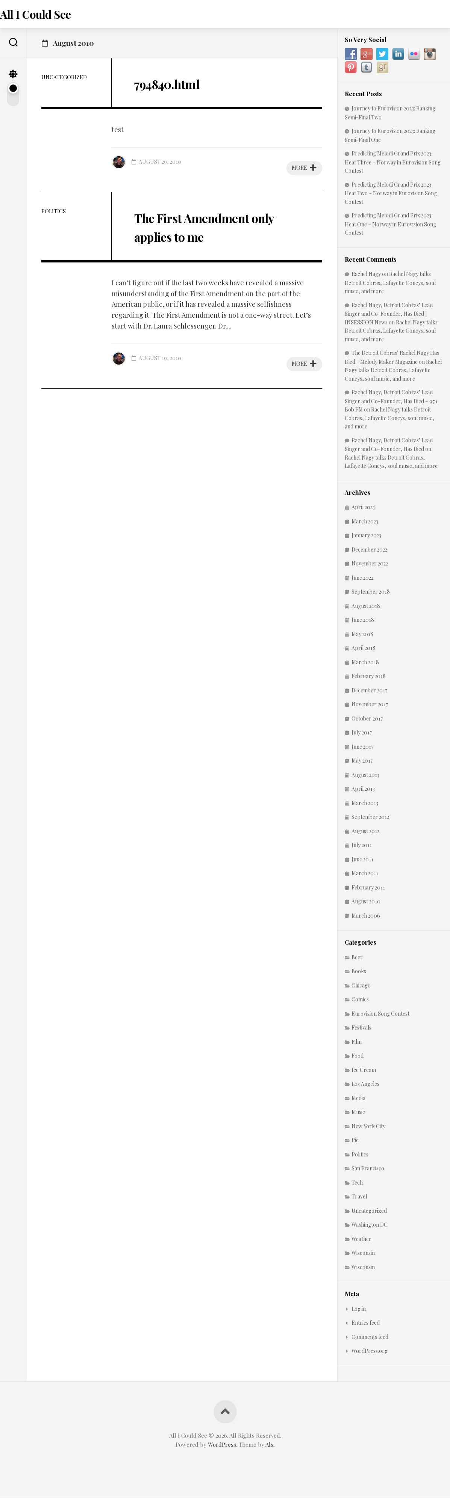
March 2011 (365, 875)
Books (359, 973)
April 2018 (364, 650)
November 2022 (370, 565)
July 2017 (362, 734)
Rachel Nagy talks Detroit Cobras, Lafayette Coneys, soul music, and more (390, 285)
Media (358, 1100)
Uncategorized (64, 79)
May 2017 (362, 762)
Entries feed (366, 1324)
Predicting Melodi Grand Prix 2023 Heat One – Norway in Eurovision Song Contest (390, 226)
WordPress (222, 1446)
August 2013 (365, 777)
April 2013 (363, 790)
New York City (368, 1128)
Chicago (361, 987)
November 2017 (370, 706)
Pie (355, 1142)
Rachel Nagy (366, 276)
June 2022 (362, 579)
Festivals (361, 1029)
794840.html (177, 84)
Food (358, 1057)
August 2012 (365, 833)
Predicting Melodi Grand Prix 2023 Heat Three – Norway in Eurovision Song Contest (393, 164)
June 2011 (362, 861)
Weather (361, 1241)
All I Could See (49, 15)
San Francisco (368, 1170)
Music (358, 1114)
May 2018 (362, 636)
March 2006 (366, 917)
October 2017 (367, 720)
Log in (359, 1311)
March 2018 (365, 664)
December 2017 (369, 692)
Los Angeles (365, 1086)
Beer (357, 959)
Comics (360, 1001)
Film (357, 1044)
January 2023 (366, 537)
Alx (269, 1446)
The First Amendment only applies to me (211, 228)
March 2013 (365, 805)
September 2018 (371, 593)
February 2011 (368, 889)
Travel (359, 1198)
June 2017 (362, 748)
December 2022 (369, 551)
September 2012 (370, 819)
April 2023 (363, 509)
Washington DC (370, 1226)
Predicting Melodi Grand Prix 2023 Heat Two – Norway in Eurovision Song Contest (391, 195)
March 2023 (365, 523)
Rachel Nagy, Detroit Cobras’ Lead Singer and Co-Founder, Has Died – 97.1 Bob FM (391, 403)
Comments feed (370, 1339)
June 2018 (363, 622)
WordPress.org (370, 1353)
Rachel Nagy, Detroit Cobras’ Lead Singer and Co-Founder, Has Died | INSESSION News (389, 316)
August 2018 (366, 608)
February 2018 (369, 678)
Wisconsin (363, 1255)
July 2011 (362, 847)
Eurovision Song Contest (380, 1015)
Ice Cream (364, 1072)
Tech (357, 1184)
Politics (53, 213)
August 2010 (366, 903)
